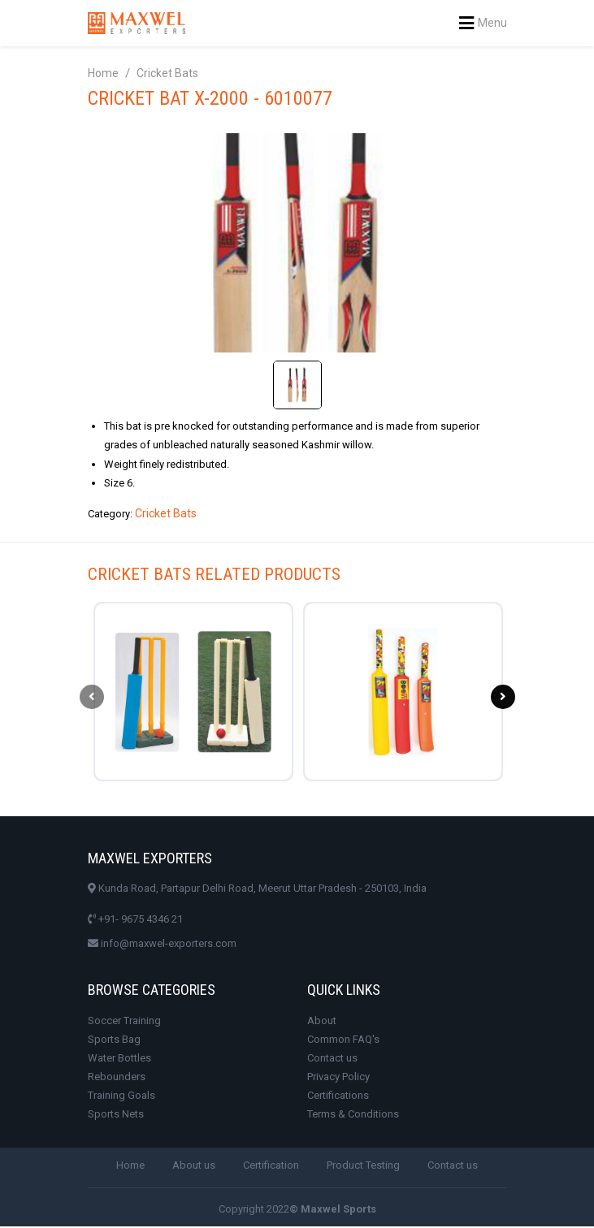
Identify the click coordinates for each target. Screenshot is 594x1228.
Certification (271, 1167)
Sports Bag (114, 1041)
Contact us (332, 1059)
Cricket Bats (167, 73)
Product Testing (363, 1167)
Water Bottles (119, 1059)
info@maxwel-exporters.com (162, 945)
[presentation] (92, 697)
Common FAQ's (343, 1041)
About (321, 1022)
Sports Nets (116, 1116)
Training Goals (121, 1097)
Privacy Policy (338, 1078)
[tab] (297, 384)
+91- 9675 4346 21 (135, 921)
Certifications (338, 1097)
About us (193, 1167)
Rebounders (116, 1078)
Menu (483, 23)
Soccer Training (124, 1022)
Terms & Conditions (353, 1116)
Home (103, 73)
